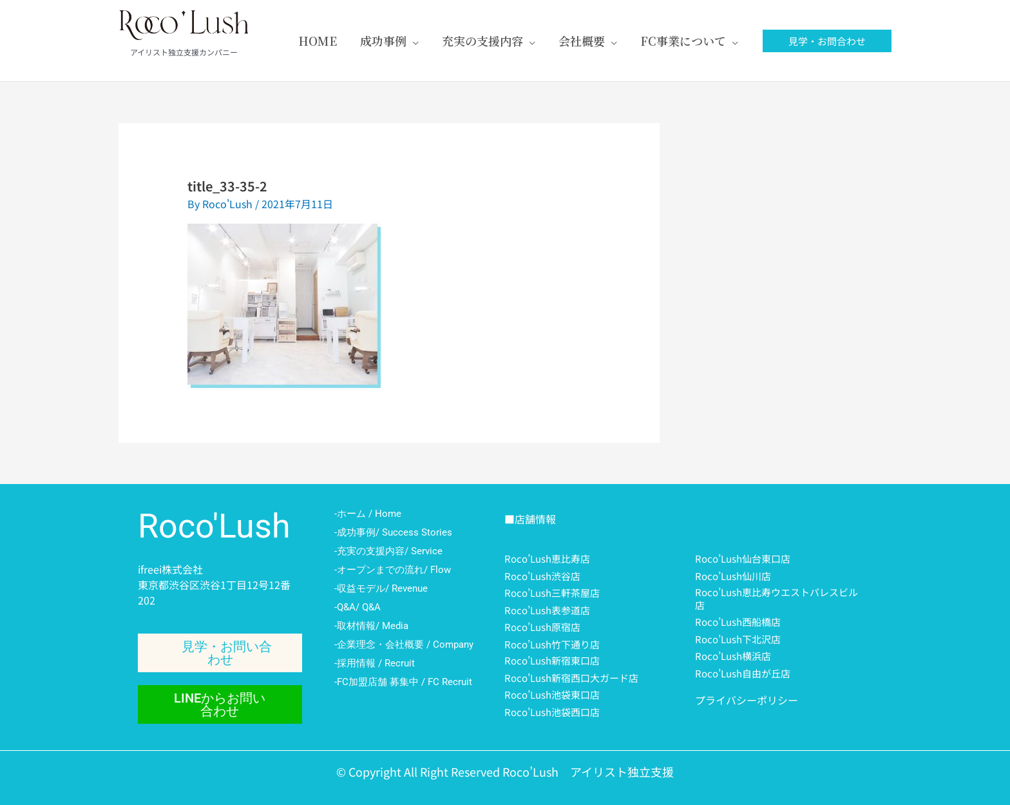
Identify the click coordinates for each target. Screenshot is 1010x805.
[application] (412, 41)
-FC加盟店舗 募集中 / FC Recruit (403, 682)
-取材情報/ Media (371, 626)
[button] (827, 41)
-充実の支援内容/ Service (388, 551)
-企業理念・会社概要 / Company (403, 644)
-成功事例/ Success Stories (393, 532)
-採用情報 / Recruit (374, 663)
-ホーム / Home (367, 513)
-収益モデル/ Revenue (381, 588)
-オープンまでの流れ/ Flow (392, 570)
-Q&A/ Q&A (357, 607)
